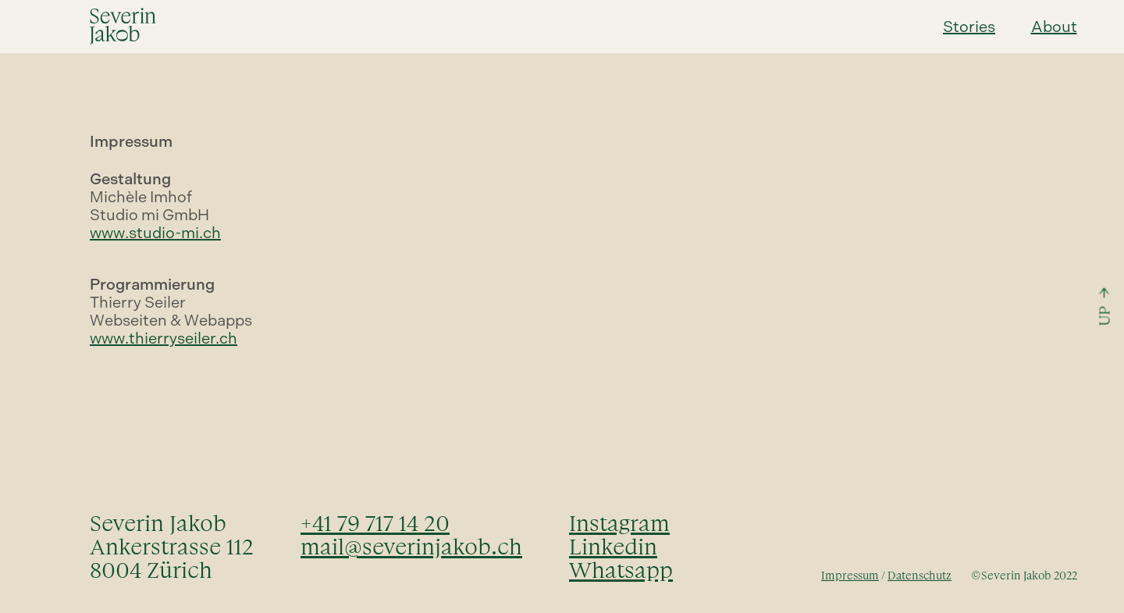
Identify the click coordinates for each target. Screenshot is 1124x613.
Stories (969, 26)
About (1054, 26)
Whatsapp (621, 570)
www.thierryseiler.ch (163, 338)
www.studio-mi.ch (155, 232)
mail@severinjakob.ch (411, 546)
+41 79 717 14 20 (375, 523)
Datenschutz (919, 575)
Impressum (850, 575)
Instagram (619, 523)
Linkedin (613, 546)
